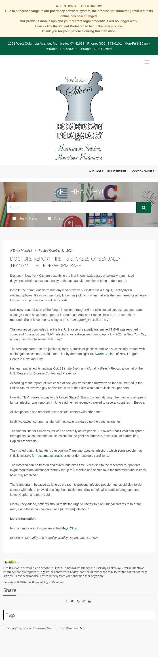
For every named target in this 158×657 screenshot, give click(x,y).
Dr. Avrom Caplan (102, 354)
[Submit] (143, 207)
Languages (95, 171)
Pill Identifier (116, 171)
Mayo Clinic (69, 528)
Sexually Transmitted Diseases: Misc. (30, 628)
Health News (25, 218)
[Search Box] (71, 207)
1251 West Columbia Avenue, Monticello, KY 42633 (46, 43)
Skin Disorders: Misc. (73, 628)
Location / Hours (142, 171)
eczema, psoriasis (50, 455)
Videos (56, 218)
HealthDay (33, 582)
